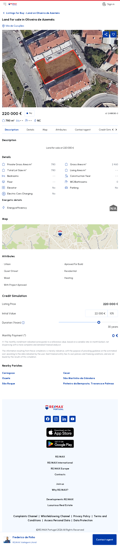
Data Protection (83, 520)
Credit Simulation (108, 129)
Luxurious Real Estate (60, 505)
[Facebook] (48, 419)
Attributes (61, 129)
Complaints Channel (25, 516)
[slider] (98, 322)
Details (30, 129)
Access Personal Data (57, 520)
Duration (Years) (11, 322)
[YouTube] (72, 419)
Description (11, 129)
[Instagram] (56, 419)
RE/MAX (60, 456)
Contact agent (83, 129)
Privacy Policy (81, 516)
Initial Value (9, 313)
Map (45, 129)
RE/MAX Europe (60, 468)
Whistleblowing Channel (55, 516)
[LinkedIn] (64, 419)
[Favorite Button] (113, 34)
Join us (60, 483)
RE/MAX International (60, 462)
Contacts (60, 474)
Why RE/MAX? (60, 489)
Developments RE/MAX (60, 499)
